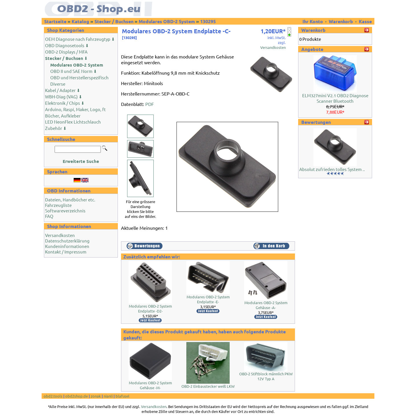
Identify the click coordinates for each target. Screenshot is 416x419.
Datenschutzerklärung (67, 240)
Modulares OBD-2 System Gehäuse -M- (150, 385)
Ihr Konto (313, 21)
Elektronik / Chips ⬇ (65, 103)
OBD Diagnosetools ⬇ (67, 45)
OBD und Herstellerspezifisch (79, 77)
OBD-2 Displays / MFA (66, 51)
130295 (208, 21)
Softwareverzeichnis (65, 210)
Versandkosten (60, 235)
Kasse (365, 21)
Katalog (80, 21)
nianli (108, 396)
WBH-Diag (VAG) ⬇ (63, 96)
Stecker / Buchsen (113, 21)
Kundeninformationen (67, 246)
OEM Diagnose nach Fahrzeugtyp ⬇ (80, 39)
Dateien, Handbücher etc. (70, 199)
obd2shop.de (76, 396)
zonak (96, 396)
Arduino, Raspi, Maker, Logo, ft (75, 109)
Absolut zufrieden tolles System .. (332, 169)
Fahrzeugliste (58, 205)
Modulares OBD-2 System (167, 21)
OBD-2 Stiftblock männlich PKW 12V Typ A (266, 376)
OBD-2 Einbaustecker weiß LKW (208, 386)
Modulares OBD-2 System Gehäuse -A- (265, 305)
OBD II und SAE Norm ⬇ (73, 71)
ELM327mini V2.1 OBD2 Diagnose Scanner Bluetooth (335, 98)
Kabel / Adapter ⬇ (62, 90)
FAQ (49, 216)
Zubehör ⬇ (56, 128)
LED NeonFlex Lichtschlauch (73, 121)
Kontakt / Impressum (65, 251)
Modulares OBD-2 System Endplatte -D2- (150, 308)
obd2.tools (53, 396)
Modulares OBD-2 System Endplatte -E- (208, 299)
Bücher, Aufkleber (63, 115)
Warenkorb (341, 21)
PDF (149, 104)
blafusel (122, 396)
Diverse (57, 84)
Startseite (55, 21)
